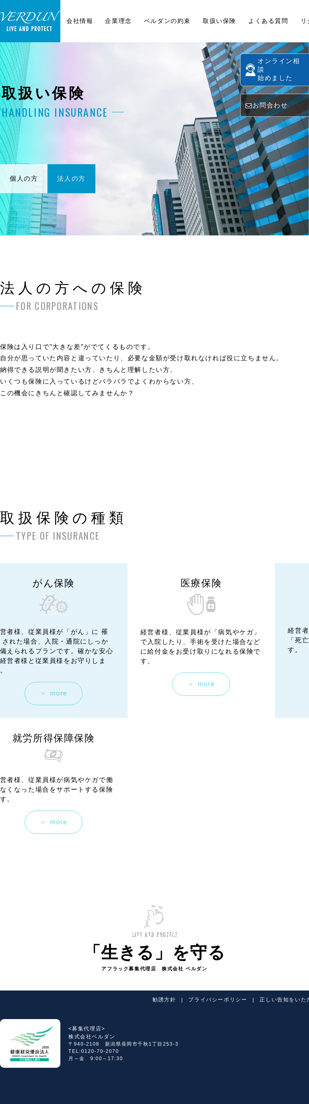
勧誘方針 (164, 1000)
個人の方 (24, 178)
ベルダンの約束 (167, 20)
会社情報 (79, 20)
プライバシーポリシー (217, 1000)
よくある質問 (268, 20)
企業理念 (118, 20)
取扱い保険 (219, 20)
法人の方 (71, 178)
